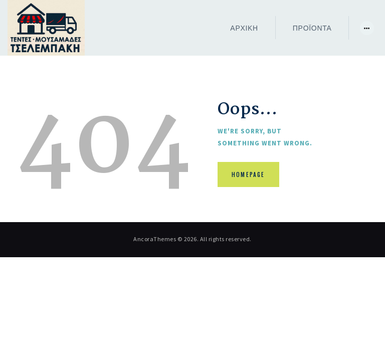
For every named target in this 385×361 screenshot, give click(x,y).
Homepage (248, 174)
